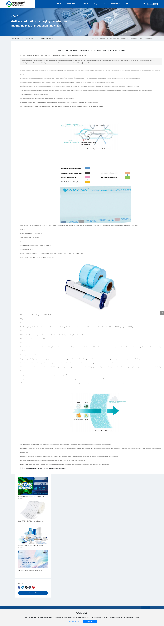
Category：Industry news (27, 55)
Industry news (30, 38)
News (96, 38)
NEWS (14, 16)
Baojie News (16, 38)
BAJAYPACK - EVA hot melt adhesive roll (31, 521)
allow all (89, 621)
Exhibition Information (46, 38)
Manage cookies (74, 621)
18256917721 (152, 4)
